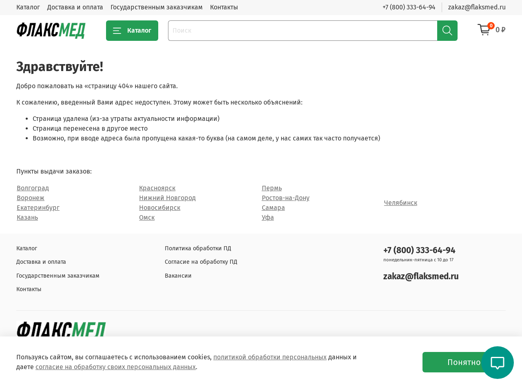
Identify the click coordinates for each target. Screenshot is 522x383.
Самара (273, 208)
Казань (27, 217)
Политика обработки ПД (198, 248)
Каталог (28, 7)
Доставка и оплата (75, 7)
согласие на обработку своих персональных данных (115, 367)
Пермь (272, 188)
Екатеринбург (38, 208)
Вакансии (178, 275)
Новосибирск (159, 208)
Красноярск (157, 188)
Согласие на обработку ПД (201, 261)
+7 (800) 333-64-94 (409, 7)
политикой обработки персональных (270, 357)
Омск (147, 217)
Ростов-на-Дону (286, 198)
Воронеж (30, 198)
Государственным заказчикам (157, 7)
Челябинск (400, 203)
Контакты (224, 7)
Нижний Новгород (167, 198)
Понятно (464, 362)
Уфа (268, 217)
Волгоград (33, 188)
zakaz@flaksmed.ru (477, 7)
